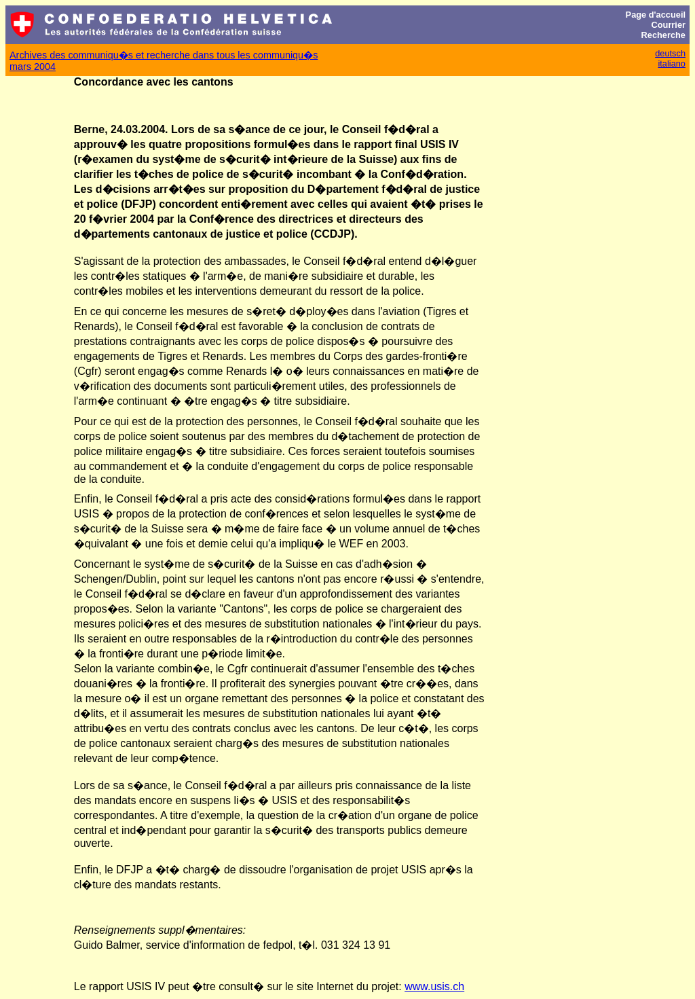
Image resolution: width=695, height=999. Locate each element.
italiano (671, 63)
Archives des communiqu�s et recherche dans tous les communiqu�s (164, 55)
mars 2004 (33, 66)
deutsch (670, 53)
